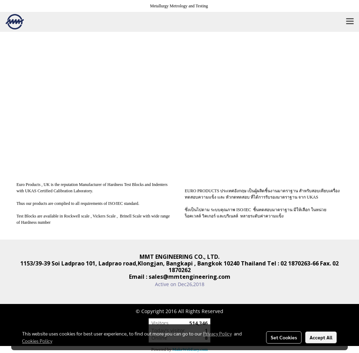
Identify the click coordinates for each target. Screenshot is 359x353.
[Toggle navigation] (350, 21)
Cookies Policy (37, 341)
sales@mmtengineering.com (189, 277)
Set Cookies (284, 337)
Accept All (321, 337)
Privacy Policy (217, 333)
